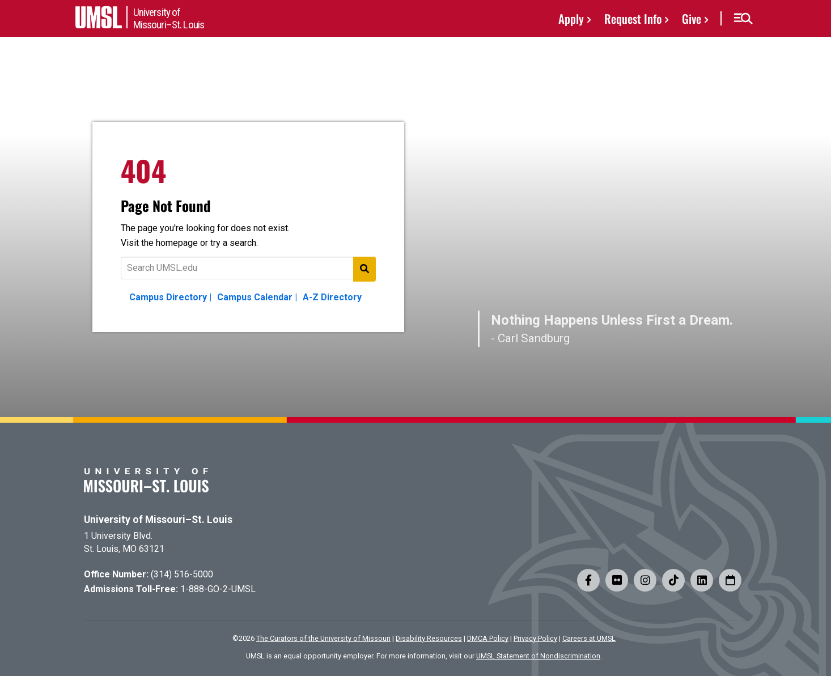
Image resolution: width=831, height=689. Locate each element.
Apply (571, 18)
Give (691, 18)
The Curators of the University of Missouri (323, 638)
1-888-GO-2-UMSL (218, 589)
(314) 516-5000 (182, 574)
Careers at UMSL (589, 638)
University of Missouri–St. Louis (158, 519)
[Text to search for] (248, 268)
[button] (743, 18)
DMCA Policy (487, 638)
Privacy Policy (535, 638)
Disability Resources (429, 638)
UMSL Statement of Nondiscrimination (538, 656)
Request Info (633, 18)
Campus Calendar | (257, 297)
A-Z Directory (332, 297)
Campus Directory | (170, 297)
